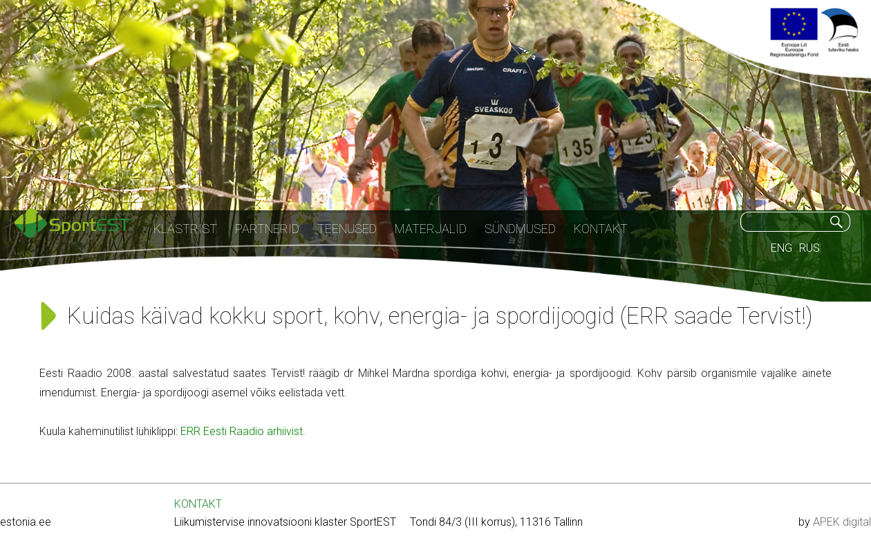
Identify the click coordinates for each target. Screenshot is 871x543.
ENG (781, 248)
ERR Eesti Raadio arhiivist (241, 431)
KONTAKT (198, 503)
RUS (809, 248)
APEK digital (842, 521)
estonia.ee (25, 521)
